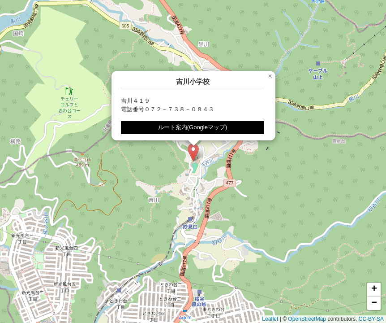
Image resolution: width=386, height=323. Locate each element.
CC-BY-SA (371, 319)
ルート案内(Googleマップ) (192, 127)
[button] (193, 152)
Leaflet (270, 319)
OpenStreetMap (307, 319)
